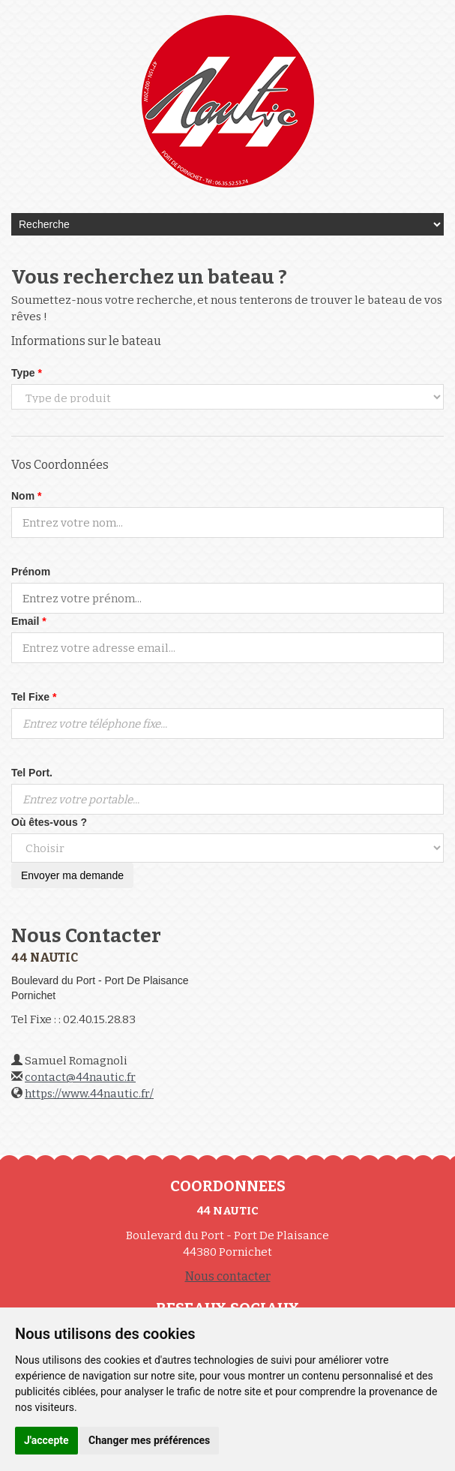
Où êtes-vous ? (49, 822)
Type (26, 373)
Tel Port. (31, 773)
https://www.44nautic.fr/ (89, 1093)
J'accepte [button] (46, 1440)
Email (28, 621)
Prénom (30, 572)
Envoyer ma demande (72, 875)
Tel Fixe (33, 697)
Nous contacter (228, 1276)
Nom (26, 496)
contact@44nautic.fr (80, 1077)
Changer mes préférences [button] (149, 1440)
